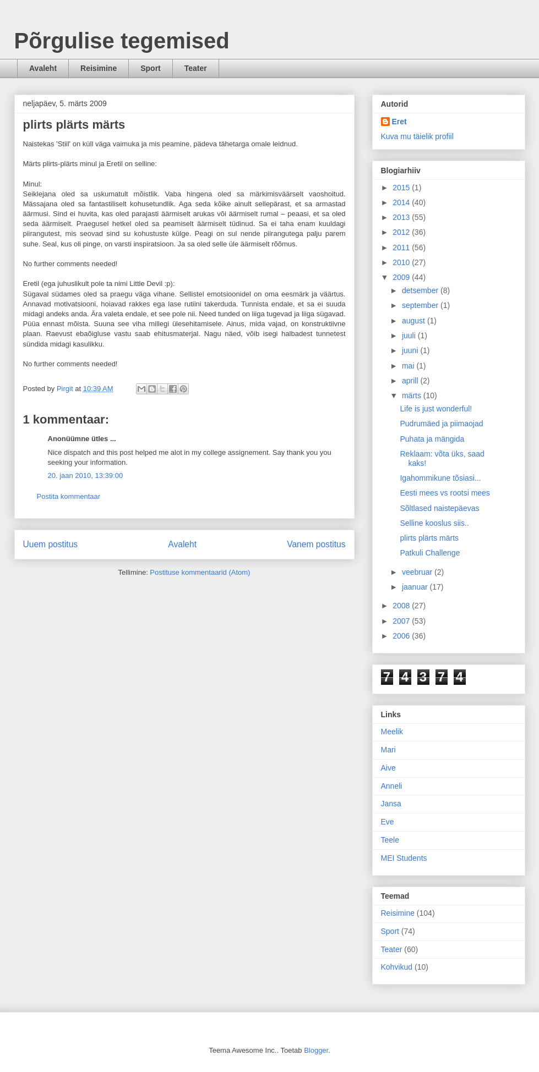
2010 (402, 262)
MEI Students (404, 858)
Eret (399, 121)
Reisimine (98, 68)
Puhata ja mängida (432, 439)
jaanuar (416, 586)
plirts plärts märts (429, 538)
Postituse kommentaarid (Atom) (200, 572)
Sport (150, 68)
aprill (411, 380)
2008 (402, 605)
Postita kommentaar (69, 496)
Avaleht (43, 68)
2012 (402, 232)
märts (412, 395)
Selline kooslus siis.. (434, 523)
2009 (402, 277)
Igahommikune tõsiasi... (440, 478)
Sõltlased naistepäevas (439, 508)
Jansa (391, 803)
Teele (390, 839)
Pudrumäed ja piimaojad (441, 423)
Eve (387, 821)
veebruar (418, 572)
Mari (388, 749)
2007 (402, 621)
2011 (402, 247)
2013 (402, 217)
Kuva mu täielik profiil (417, 136)
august (414, 320)
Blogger (316, 1050)
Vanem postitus (316, 544)
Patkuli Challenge (430, 552)
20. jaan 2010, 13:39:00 (85, 475)
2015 (402, 187)
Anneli (391, 786)
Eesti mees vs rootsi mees (444, 492)
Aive (388, 767)
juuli (410, 335)
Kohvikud (397, 967)
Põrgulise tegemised (122, 41)
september (421, 305)
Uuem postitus (50, 544)
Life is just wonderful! (436, 408)
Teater (195, 68)
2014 (402, 202)
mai (409, 365)
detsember (421, 290)
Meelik (392, 731)
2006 (402, 635)
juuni (411, 350)
